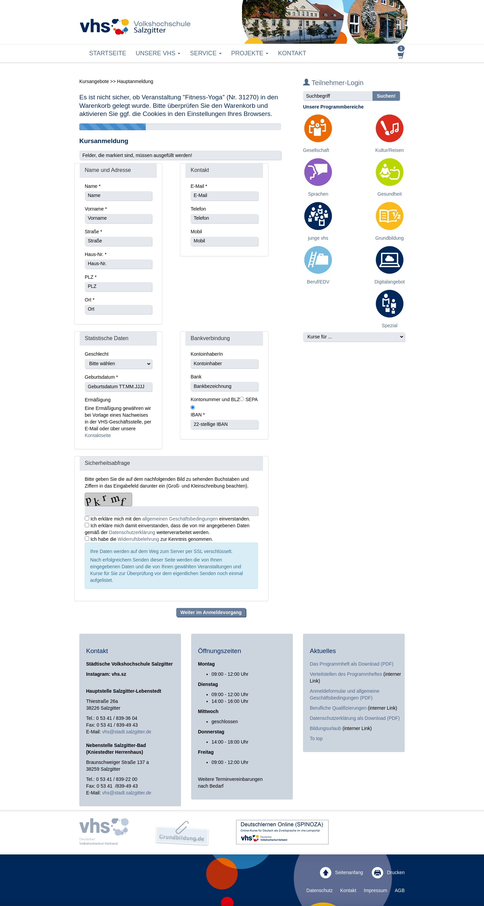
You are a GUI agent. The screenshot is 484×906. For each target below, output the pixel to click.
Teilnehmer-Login (333, 82)
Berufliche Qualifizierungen (339, 708)
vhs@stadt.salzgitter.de (126, 731)
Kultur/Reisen (389, 150)
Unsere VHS (158, 53)
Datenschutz (319, 890)
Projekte (249, 53)
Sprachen (318, 194)
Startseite (107, 53)
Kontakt (292, 53)
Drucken (388, 873)
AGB (400, 890)
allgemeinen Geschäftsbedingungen (180, 518)
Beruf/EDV (318, 281)
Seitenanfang (341, 873)
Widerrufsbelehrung (139, 539)
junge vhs (318, 238)
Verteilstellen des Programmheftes (346, 674)
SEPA (251, 399)
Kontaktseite (98, 435)
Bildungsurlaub (325, 728)
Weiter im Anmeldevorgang (210, 612)
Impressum (375, 890)
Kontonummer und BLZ (215, 399)
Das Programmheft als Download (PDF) (352, 664)
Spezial (389, 325)
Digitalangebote (391, 281)
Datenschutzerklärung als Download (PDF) (355, 718)
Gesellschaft (316, 150)
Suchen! (386, 96)
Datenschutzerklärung (132, 532)
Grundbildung (389, 238)
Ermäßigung (97, 399)
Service (206, 53)
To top (316, 738)
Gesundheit (390, 194)
